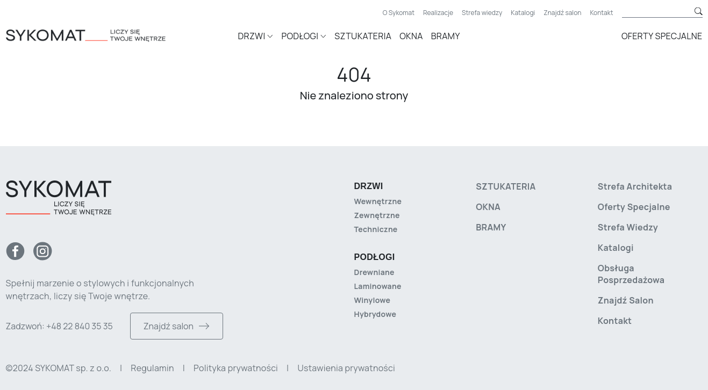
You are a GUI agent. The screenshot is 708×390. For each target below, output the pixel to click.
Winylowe (372, 300)
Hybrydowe (375, 314)
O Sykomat (398, 12)
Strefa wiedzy (482, 12)
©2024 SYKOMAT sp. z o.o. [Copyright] (58, 368)
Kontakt (601, 12)
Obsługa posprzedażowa (631, 274)
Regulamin (152, 368)
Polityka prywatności (236, 368)
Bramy (445, 36)
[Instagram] (42, 251)
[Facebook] (15, 251)
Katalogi (523, 12)
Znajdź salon (562, 12)
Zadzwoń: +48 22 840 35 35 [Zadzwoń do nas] (59, 326)
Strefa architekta (635, 186)
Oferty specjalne (662, 36)
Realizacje (438, 12)
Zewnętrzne (377, 215)
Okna (411, 36)
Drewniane (374, 272)
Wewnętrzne (378, 201)
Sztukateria (362, 36)
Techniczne (376, 229)
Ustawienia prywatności (346, 368)
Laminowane (378, 286)
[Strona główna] (102, 34)
